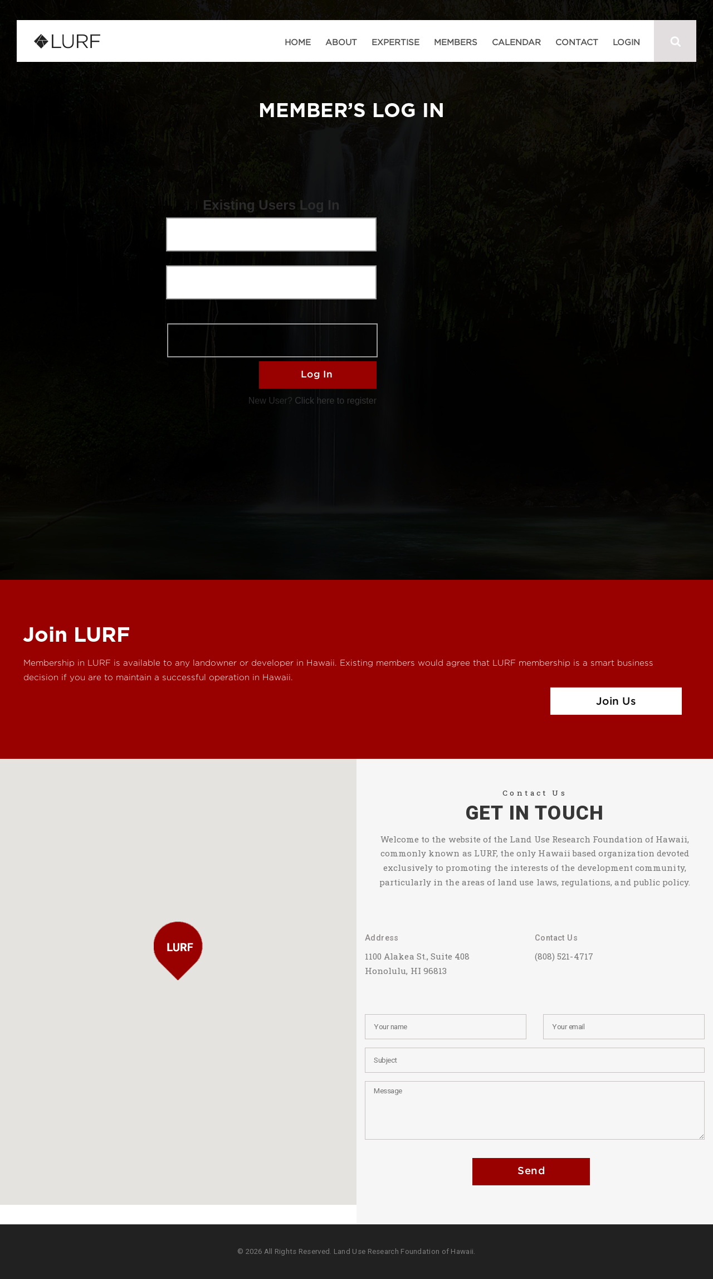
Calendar (516, 41)
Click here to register (336, 400)
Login (626, 41)
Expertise (395, 41)
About (341, 41)
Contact (576, 41)
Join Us (616, 701)
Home (298, 41)
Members (455, 41)
